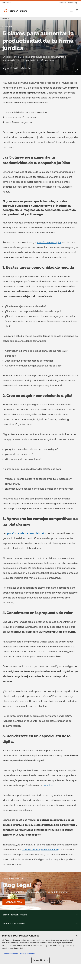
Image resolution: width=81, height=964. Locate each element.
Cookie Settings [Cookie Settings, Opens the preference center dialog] (40, 960)
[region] (40, 947)
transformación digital (49, 242)
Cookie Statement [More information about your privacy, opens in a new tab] (10, 953)
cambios (48, 785)
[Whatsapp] (73, 3)
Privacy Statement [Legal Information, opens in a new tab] (27, 953)
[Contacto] (61, 3)
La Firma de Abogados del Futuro (40, 849)
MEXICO (6, 19)
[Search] (77, 10)
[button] (40, 914)
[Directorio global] (7, 3)
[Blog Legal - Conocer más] (13, 902)
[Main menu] (71, 11)
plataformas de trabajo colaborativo (27, 533)
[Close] (77, 936)
